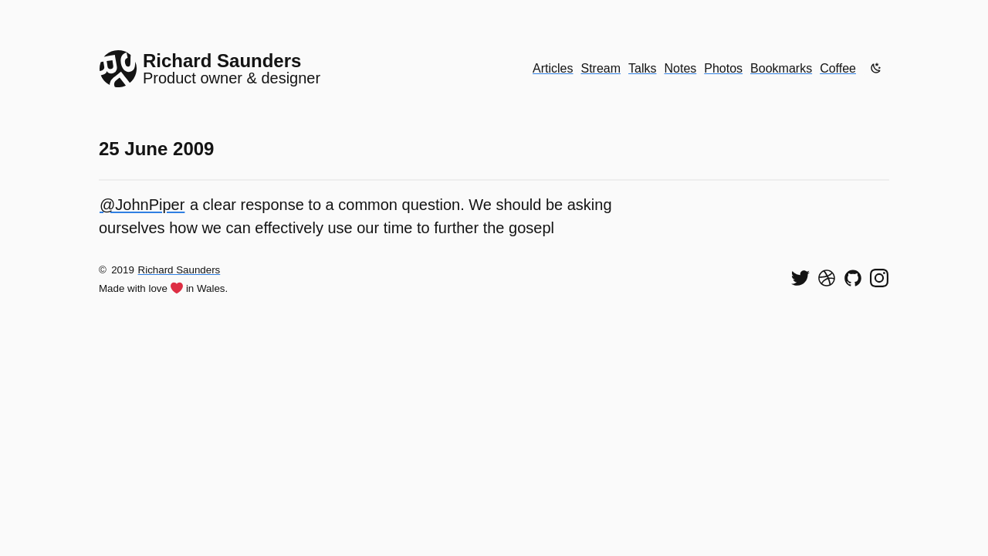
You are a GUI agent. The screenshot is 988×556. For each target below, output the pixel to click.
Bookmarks (781, 68)
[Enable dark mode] (876, 68)
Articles (553, 68)
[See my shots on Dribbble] (827, 278)
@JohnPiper (142, 204)
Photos (723, 68)
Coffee (838, 68)
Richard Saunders (179, 270)
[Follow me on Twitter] (800, 278)
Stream (600, 68)
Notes (681, 68)
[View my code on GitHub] (853, 278)
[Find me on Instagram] (879, 278)
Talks (642, 68)
